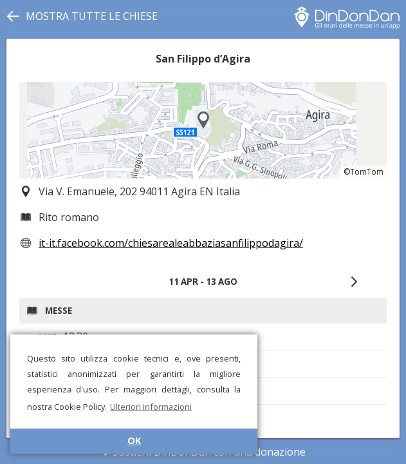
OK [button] (134, 440)
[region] (203, 130)
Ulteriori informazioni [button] (151, 406)
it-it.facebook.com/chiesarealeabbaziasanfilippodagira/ (171, 243)
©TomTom (363, 171)
